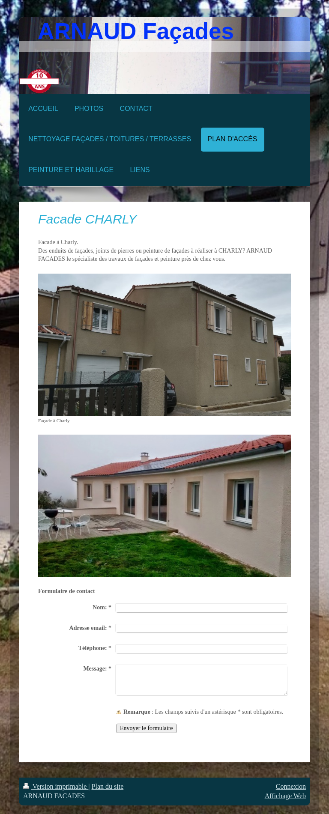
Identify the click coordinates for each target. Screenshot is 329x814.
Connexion (291, 786)
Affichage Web (285, 795)
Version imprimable (55, 786)
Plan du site (108, 786)
